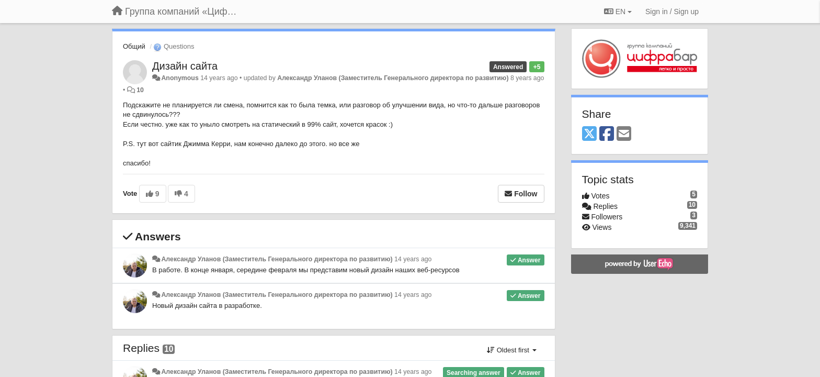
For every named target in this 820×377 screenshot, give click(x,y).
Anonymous (179, 78)
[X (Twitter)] (589, 134)
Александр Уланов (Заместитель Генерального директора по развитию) (392, 78)
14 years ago (412, 259)
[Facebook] (606, 134)
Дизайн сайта (185, 66)
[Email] (624, 134)
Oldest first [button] (511, 350)
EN (618, 11)
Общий (134, 46)
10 (140, 90)
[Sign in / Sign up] (672, 11)
